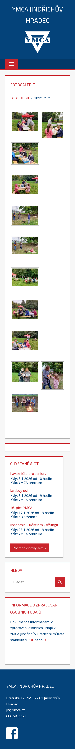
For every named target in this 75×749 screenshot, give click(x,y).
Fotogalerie (20, 98)
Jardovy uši (19, 490)
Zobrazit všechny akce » (29, 548)
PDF (31, 640)
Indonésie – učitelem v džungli (34, 524)
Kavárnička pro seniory (28, 473)
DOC (46, 640)
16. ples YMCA (21, 507)
